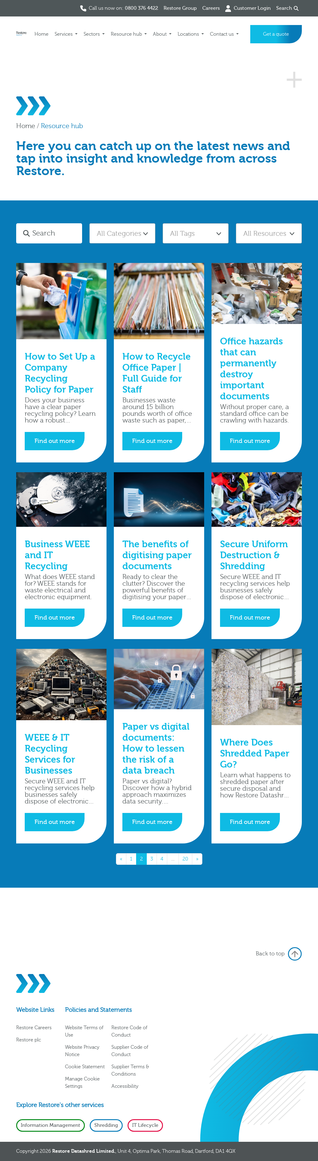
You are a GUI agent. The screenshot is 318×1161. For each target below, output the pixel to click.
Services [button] (64, 34)
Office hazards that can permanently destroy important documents (251, 369)
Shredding (106, 1125)
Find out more (54, 440)
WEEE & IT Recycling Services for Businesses (50, 754)
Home (41, 34)
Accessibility (125, 1086)
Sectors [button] (92, 34)
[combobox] (122, 233)
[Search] (56, 233)
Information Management (50, 1125)
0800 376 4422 (141, 8)
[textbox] (122, 234)
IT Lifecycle (145, 1125)
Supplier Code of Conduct (129, 1050)
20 (185, 859)
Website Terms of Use (84, 1031)
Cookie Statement (85, 1066)
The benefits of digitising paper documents (157, 555)
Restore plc (28, 1040)
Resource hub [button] (127, 34)
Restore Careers (34, 1027)
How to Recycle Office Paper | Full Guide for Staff (156, 373)
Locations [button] (189, 34)
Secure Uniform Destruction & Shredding (254, 555)
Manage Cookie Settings (82, 1082)
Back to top (279, 954)
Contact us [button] (222, 34)
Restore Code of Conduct (129, 1031)
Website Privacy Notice (82, 1050)
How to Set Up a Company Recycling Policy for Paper (60, 373)
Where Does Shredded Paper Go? (254, 753)
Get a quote (276, 34)
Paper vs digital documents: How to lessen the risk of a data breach (156, 748)
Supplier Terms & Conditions (130, 1070)
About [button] (160, 34)
